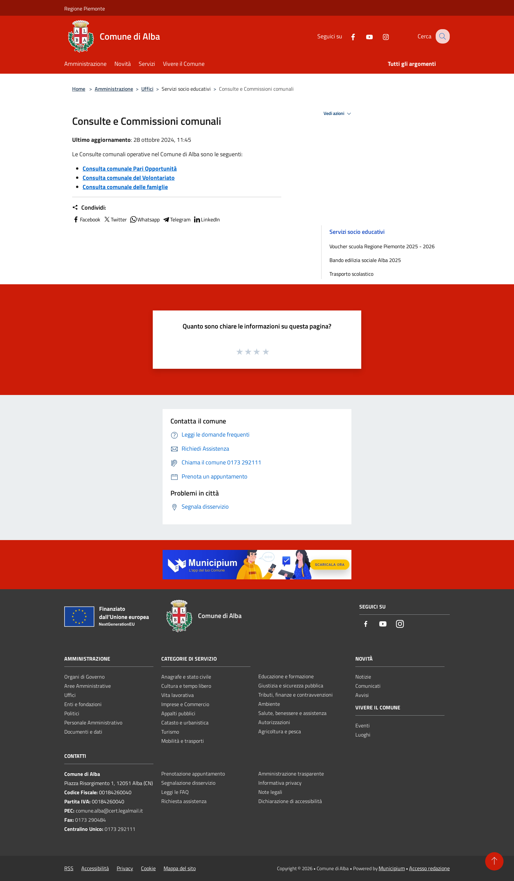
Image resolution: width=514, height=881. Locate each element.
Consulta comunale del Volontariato (129, 177)
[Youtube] (364, 36)
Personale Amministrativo (93, 722)
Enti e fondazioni (83, 704)
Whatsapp (144, 219)
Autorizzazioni (274, 722)
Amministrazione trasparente (291, 774)
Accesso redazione (429, 868)
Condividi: (89, 207)
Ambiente (269, 704)
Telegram (176, 219)
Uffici (147, 89)
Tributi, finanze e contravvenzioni (295, 695)
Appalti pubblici (178, 713)
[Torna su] (494, 861)
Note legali (270, 792)
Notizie (363, 677)
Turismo (170, 732)
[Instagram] (380, 36)
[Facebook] (347, 36)
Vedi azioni (338, 114)
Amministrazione (114, 89)
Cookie (148, 868)
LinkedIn (206, 219)
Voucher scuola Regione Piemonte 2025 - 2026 (382, 246)
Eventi (362, 725)
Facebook (86, 219)
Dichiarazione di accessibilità (290, 801)
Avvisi (362, 695)
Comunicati (368, 686)
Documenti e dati (83, 732)
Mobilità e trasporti (182, 741)
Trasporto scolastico (351, 274)
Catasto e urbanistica (184, 722)
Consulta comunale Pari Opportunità (130, 168)
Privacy (125, 868)
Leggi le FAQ (175, 792)
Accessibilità (95, 868)
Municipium (392, 868)
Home (78, 89)
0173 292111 (120, 829)
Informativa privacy (280, 783)
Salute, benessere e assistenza (292, 713)
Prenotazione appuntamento (193, 774)
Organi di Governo (84, 677)
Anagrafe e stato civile (186, 677)
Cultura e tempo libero (186, 686)
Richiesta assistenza (184, 801)
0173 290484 (90, 820)
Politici (71, 713)
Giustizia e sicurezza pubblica (290, 685)
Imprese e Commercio (185, 704)
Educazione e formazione (286, 676)
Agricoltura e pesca (279, 731)
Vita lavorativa (177, 695)
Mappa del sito (180, 868)
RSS (68, 868)
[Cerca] (442, 36)
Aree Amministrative (87, 686)
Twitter (115, 219)
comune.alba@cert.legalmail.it (109, 811)
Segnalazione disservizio (188, 783)
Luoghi (362, 735)
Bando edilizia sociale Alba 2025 (365, 260)
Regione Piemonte (84, 8)
